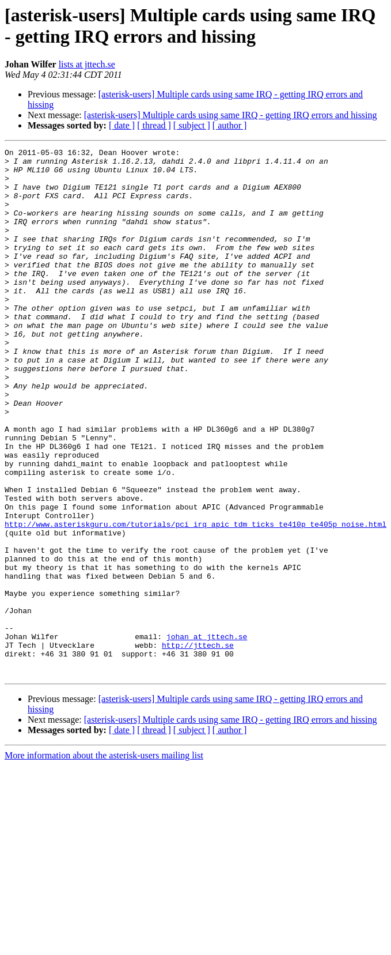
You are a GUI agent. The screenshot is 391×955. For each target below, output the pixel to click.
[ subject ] (191, 125)
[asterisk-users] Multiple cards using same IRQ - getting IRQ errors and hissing (230, 115)
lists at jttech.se (87, 64)
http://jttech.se (198, 745)
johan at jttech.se (206, 735)
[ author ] (229, 125)
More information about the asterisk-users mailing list (104, 861)
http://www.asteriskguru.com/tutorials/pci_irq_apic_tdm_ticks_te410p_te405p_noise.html (195, 600)
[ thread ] (154, 125)
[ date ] (122, 125)
